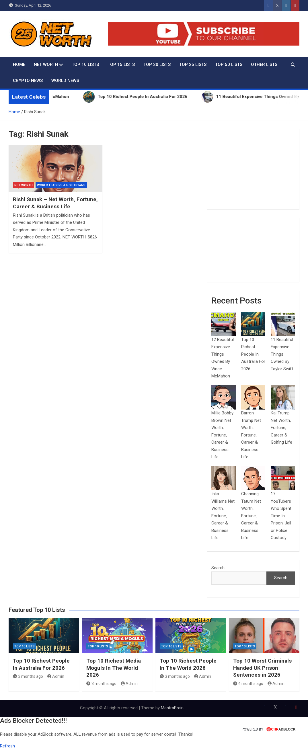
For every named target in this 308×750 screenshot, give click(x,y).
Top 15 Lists (121, 64)
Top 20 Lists (157, 64)
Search (218, 567)
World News (65, 80)
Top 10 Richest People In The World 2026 (188, 664)
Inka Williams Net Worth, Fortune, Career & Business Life (223, 515)
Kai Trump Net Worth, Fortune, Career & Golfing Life (281, 427)
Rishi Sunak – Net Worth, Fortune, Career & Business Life (55, 203)
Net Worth (46, 64)
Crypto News (28, 80)
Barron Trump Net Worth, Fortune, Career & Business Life (251, 434)
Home (19, 64)
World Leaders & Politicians (61, 185)
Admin (56, 676)
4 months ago (248, 683)
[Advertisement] (253, 169)
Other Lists (264, 64)
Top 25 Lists (192, 64)
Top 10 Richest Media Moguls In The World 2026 (113, 667)
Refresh (7, 746)
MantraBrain (172, 707)
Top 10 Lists (85, 64)
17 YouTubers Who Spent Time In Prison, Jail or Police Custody (281, 515)
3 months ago (28, 676)
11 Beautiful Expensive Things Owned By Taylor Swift (282, 354)
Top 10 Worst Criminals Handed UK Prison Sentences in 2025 (262, 667)
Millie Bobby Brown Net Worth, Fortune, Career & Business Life (222, 434)
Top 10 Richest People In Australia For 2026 (253, 354)
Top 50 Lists (228, 64)
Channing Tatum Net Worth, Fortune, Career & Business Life (251, 515)
